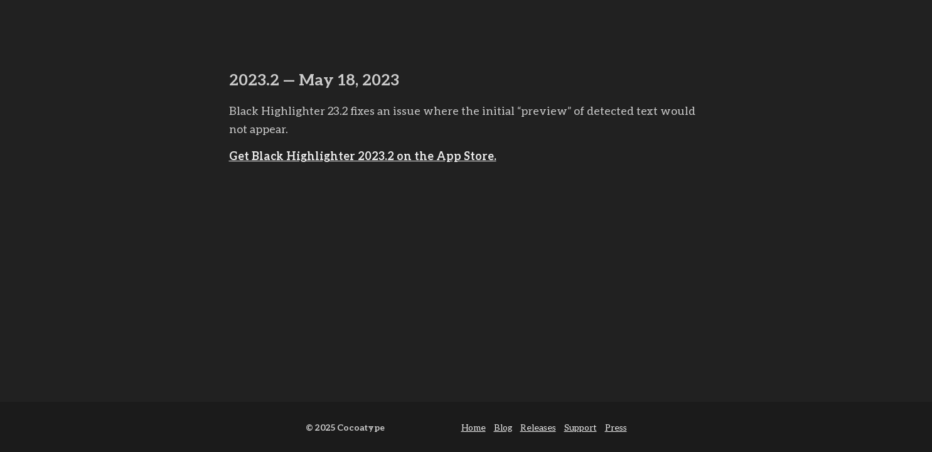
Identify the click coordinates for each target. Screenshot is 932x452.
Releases (538, 427)
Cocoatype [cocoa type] (361, 427)
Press (616, 427)
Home (473, 427)
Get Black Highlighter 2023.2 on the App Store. (362, 156)
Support (580, 427)
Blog (503, 427)
